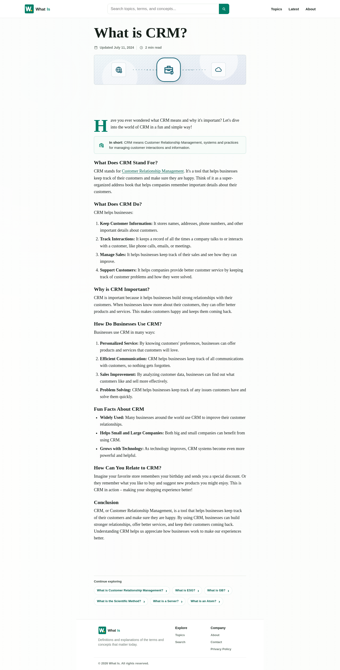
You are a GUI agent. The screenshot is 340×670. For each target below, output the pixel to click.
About (311, 9)
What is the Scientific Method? (119, 601)
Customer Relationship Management (153, 171)
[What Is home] (45, 9)
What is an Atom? (203, 601)
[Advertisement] (35, 89)
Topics (276, 9)
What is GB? (216, 590)
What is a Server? (166, 601)
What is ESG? (185, 590)
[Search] (224, 9)
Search (180, 642)
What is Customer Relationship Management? (130, 590)
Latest (293, 9)
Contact (216, 642)
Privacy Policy (221, 649)
